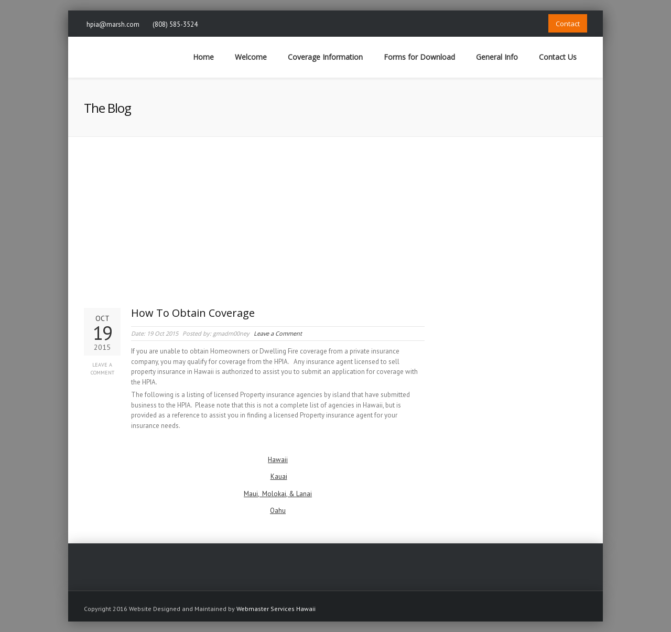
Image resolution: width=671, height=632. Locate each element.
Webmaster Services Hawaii (276, 609)
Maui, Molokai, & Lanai (278, 493)
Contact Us (558, 57)
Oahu (278, 510)
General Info (497, 57)
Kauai (278, 476)
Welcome (251, 57)
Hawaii (278, 459)
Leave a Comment (102, 368)
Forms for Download (419, 57)
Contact (568, 23)
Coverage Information (325, 57)
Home (203, 57)
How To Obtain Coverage (193, 313)
